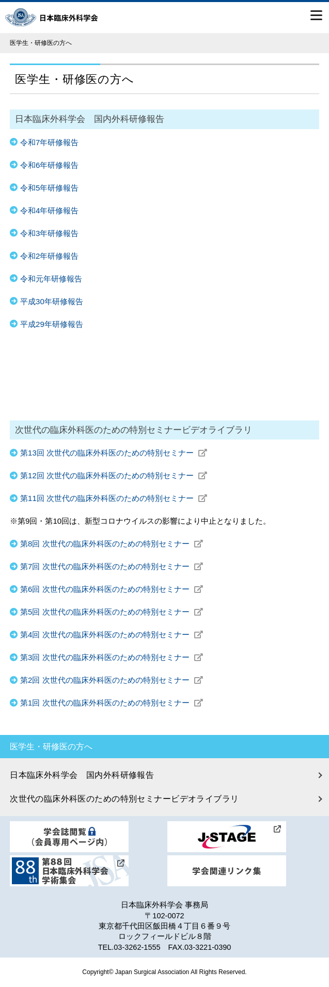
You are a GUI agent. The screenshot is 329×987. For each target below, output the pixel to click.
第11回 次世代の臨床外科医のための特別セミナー (113, 498)
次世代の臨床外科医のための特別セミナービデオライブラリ (124, 798)
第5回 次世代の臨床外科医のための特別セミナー (111, 611)
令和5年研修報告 (49, 187)
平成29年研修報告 (51, 324)
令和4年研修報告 (49, 210)
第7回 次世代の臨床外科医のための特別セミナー (111, 566)
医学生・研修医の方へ (51, 746)
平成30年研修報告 (51, 301)
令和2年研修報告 (49, 256)
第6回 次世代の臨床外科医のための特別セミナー (111, 589)
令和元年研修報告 (51, 278)
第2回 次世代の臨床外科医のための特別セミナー (111, 680)
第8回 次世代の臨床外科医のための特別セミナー (111, 543)
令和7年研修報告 (49, 142)
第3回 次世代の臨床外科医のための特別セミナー (111, 657)
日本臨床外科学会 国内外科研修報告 (82, 775)
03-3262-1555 (137, 947)
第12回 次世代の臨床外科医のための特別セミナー (113, 475)
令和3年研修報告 (49, 233)
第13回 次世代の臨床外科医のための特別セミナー (113, 452)
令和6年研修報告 (49, 165)
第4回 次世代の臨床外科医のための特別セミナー (111, 634)
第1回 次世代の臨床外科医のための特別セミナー (111, 702)
